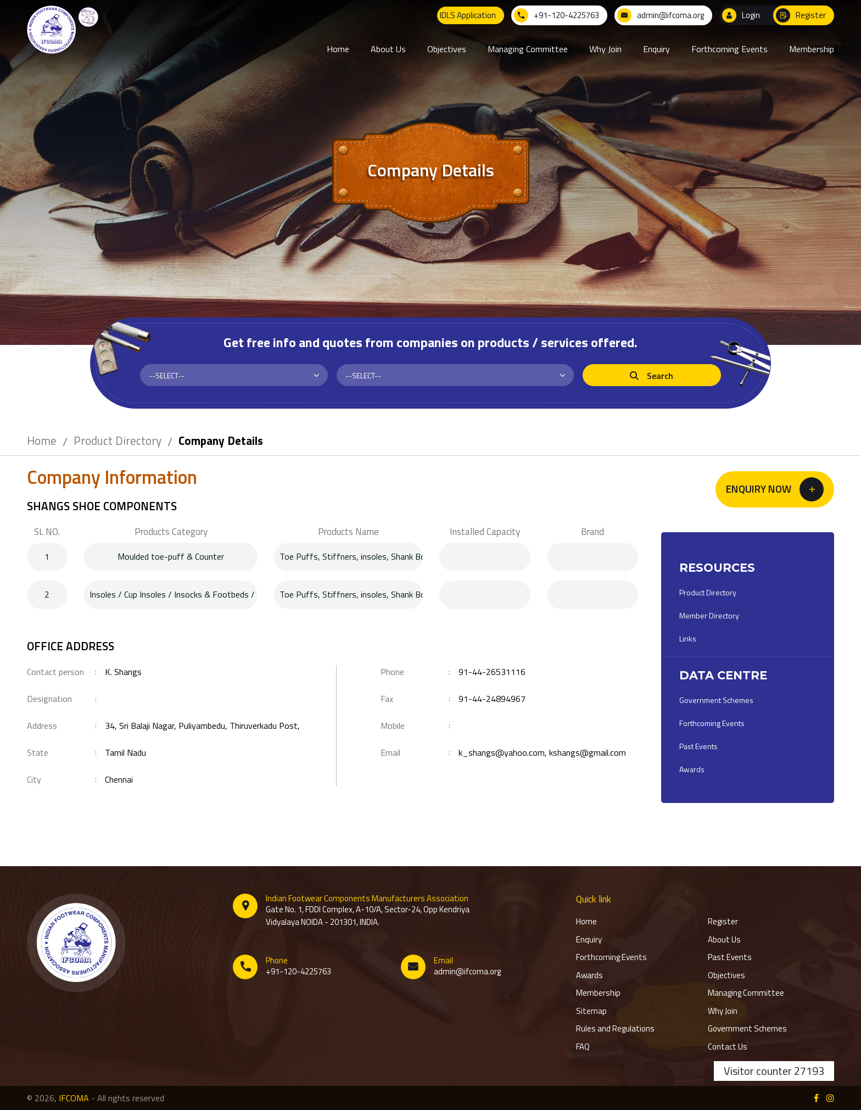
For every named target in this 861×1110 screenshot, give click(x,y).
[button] (774, 489)
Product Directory (117, 440)
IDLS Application (468, 15)
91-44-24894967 (492, 698)
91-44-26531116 (492, 671)
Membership (598, 993)
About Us (724, 940)
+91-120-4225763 (298, 971)
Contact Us (727, 1047)
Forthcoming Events (712, 723)
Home (42, 440)
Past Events (698, 746)
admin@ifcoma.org (467, 971)
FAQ (583, 1047)
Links (687, 638)
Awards (692, 769)
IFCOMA (74, 1098)
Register (723, 922)
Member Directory (709, 615)
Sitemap (591, 1011)
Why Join (722, 1011)
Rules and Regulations (615, 1029)
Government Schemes (716, 700)
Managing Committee (746, 993)
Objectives (726, 975)
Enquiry (589, 940)
